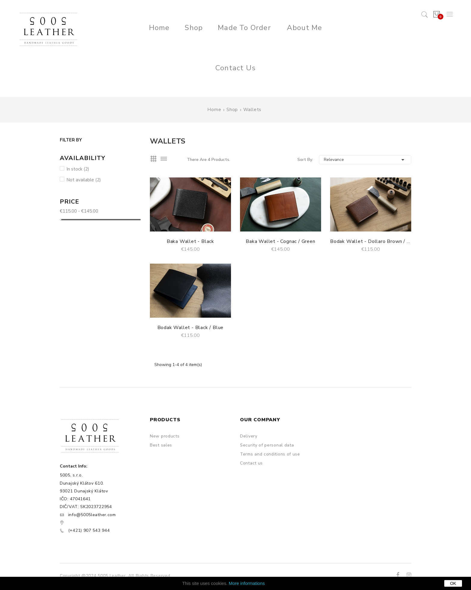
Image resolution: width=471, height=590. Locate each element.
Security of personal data (267, 445)
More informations (247, 583)
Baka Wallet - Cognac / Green (280, 241)
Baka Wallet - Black (190, 241)
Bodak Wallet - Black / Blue (190, 327)
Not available (83, 180)
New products (164, 436)
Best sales (161, 445)
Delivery (248, 436)
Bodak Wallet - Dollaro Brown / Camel (370, 241)
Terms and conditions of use (270, 454)
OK (453, 583)
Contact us (251, 463)
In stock (77, 169)
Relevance (365, 159)
